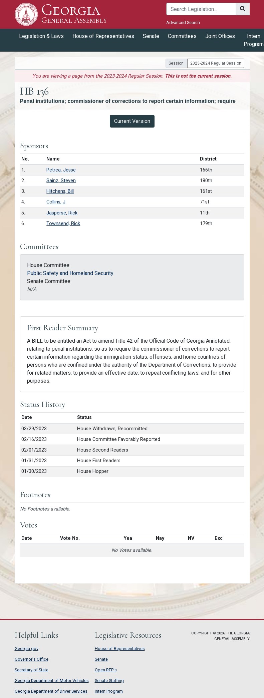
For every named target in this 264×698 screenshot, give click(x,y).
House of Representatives (103, 36)
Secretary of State (31, 669)
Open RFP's (106, 669)
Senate (151, 36)
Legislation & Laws (41, 36)
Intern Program (109, 691)
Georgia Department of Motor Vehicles (52, 680)
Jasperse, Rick (61, 213)
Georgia (74, 14)
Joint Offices (220, 36)
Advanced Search (183, 22)
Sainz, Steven (61, 180)
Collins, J (55, 202)
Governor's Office (31, 659)
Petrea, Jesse (61, 170)
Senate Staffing (109, 680)
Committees (182, 36)
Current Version (132, 121)
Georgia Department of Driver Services (51, 691)
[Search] (201, 9)
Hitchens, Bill (60, 191)
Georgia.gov (26, 648)
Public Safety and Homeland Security (70, 273)
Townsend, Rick (63, 223)
